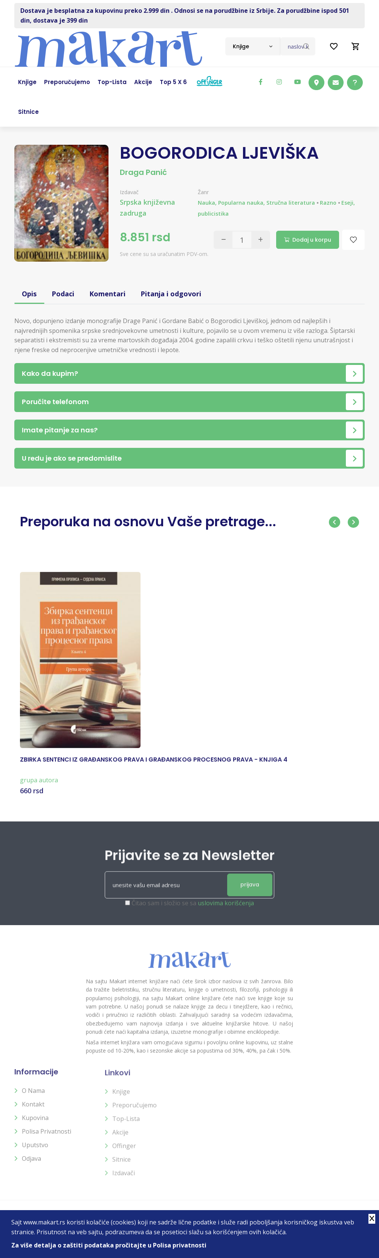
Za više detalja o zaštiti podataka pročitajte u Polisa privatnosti (108, 1245)
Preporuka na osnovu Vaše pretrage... (148, 521)
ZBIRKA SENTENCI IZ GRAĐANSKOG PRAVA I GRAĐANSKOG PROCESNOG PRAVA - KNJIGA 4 (153, 766)
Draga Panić (143, 172)
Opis (29, 293)
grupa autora (39, 786)
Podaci (63, 293)
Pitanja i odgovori (171, 293)
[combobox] (252, 46)
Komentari (107, 293)
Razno (328, 202)
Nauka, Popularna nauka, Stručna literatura (256, 202)
